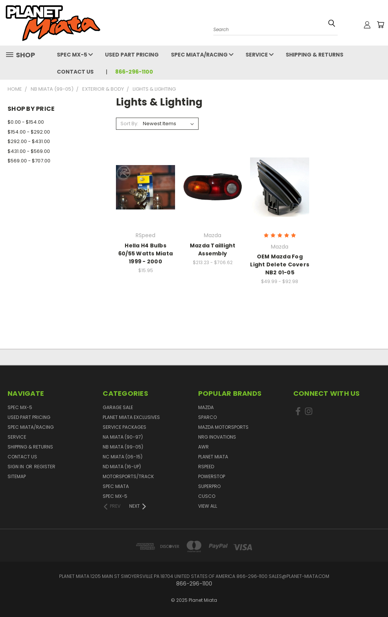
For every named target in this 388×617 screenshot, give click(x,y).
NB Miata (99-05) (123, 447)
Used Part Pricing (132, 54)
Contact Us (75, 72)
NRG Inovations (217, 437)
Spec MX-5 (75, 54)
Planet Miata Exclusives (131, 417)
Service (260, 54)
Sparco (207, 417)
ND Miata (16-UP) (122, 466)
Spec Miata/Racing (202, 54)
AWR (203, 447)
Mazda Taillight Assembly (213, 249)
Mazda (206, 407)
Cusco (206, 496)
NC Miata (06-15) (122, 456)
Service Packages (124, 427)
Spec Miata (116, 486)
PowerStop (211, 476)
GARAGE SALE (118, 407)
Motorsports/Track (128, 476)
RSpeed (206, 466)
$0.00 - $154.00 (26, 122)
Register (44, 466)
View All (207, 506)
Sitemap (17, 476)
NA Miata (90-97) (123, 437)
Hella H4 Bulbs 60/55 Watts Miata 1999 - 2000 (145, 253)
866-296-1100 (134, 72)
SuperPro (209, 486)
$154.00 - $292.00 (29, 131)
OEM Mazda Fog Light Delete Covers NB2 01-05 (279, 264)
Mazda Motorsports (223, 427)
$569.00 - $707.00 (29, 160)
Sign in (16, 466)
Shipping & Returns (314, 54)
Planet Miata (213, 456)
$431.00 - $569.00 (29, 151)
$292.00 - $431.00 (29, 141)
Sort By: (129, 123)
